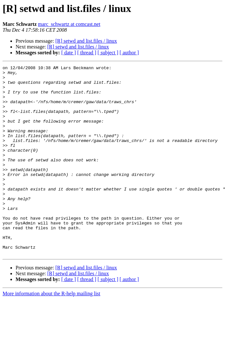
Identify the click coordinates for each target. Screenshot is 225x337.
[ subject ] (108, 52)
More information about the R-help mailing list (51, 331)
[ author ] (129, 52)
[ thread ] (86, 52)
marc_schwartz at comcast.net (69, 24)
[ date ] (68, 52)
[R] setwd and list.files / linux (86, 41)
